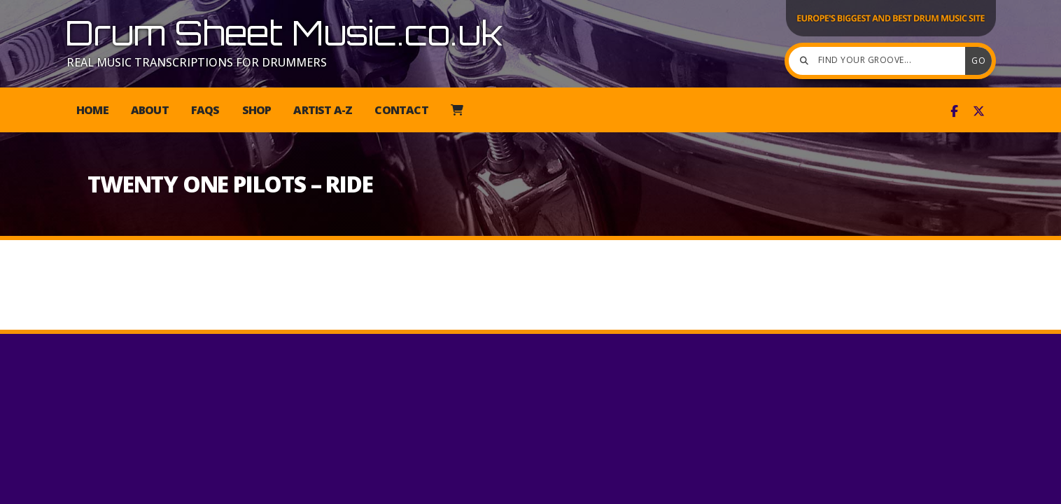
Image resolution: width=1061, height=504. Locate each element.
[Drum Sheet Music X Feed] (979, 111)
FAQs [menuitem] (205, 110)
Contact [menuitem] (401, 110)
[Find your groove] (880, 61)
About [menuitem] (150, 110)
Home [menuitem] (92, 110)
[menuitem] (457, 110)
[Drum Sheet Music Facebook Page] (954, 111)
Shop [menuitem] (257, 110)
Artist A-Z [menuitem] (322, 110)
